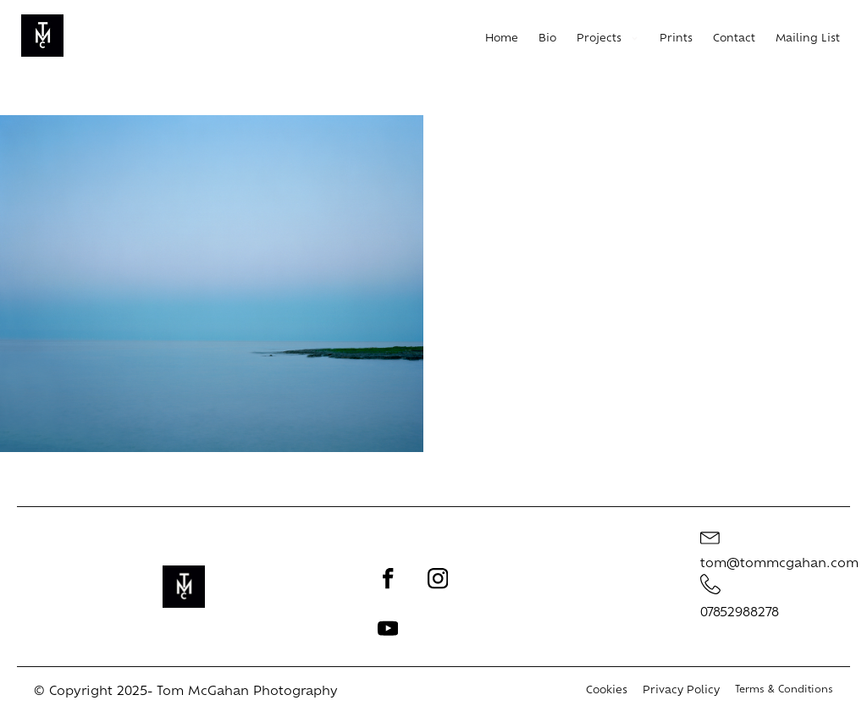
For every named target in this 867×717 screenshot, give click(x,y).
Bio (547, 39)
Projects (599, 39)
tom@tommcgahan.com (779, 564)
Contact (734, 39)
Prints (676, 39)
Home (501, 39)
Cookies (606, 691)
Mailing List (808, 39)
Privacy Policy (681, 691)
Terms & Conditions (784, 690)
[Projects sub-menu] (638, 39)
